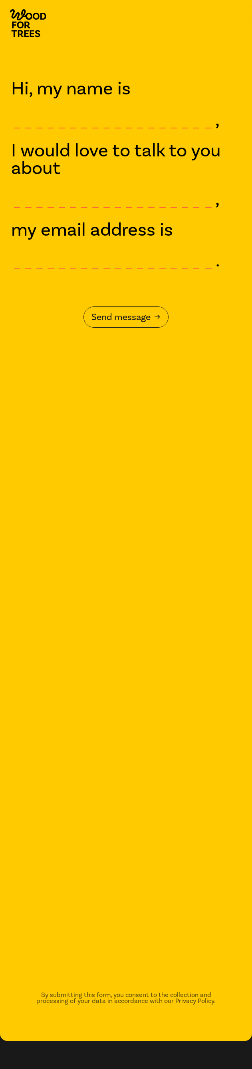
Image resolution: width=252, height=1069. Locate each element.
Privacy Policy (194, 1001)
